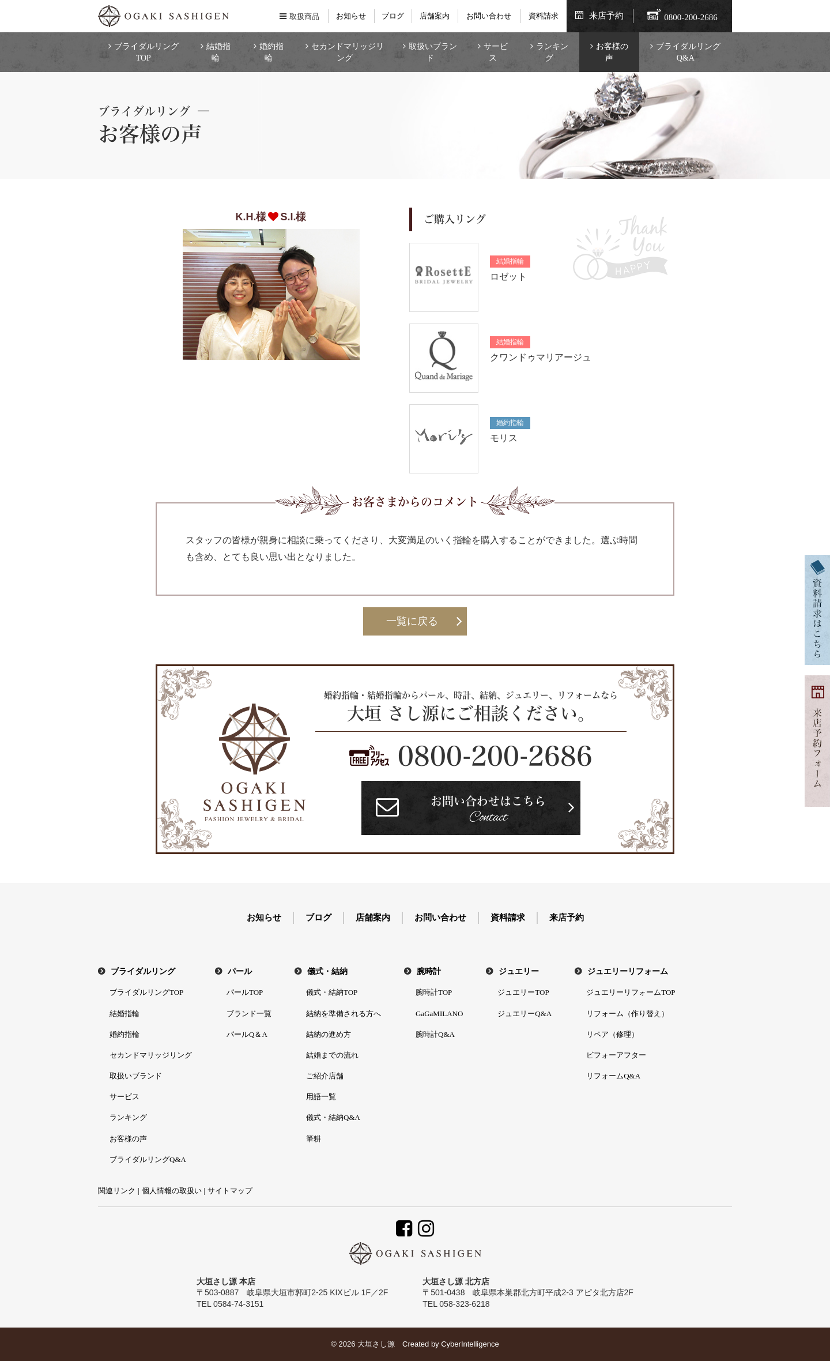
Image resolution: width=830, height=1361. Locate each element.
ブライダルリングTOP (146, 52)
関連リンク (116, 1190)
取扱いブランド (433, 52)
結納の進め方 (328, 1034)
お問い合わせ (488, 16)
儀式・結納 (327, 971)
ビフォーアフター (616, 1055)
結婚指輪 (218, 52)
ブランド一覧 (249, 1013)
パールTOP (245, 992)
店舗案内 (435, 16)
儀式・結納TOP (331, 992)
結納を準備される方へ (343, 1013)
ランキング (552, 52)
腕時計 (429, 971)
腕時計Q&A (435, 1034)
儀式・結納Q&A (333, 1117)
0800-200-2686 (495, 756)
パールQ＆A (247, 1034)
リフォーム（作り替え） (627, 1013)
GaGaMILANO (439, 1013)
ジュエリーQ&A (524, 1013)
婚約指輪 (271, 52)
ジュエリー (519, 971)
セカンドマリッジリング (347, 52)
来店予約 (606, 15)
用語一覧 (321, 1096)
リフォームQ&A (613, 1075)
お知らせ (351, 16)
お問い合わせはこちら (488, 811)
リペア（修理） (612, 1034)
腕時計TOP (434, 992)
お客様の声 (612, 52)
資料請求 (544, 16)
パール (240, 971)
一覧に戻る (412, 621)
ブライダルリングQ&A (688, 52)
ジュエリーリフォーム (627, 971)
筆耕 (313, 1138)
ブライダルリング (143, 971)
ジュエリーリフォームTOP (630, 992)
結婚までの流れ (332, 1055)
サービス (496, 52)
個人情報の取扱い (172, 1190)
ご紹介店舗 (325, 1075)
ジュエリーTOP (523, 992)
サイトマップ (229, 1190)
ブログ (393, 16)
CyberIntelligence (470, 1344)
